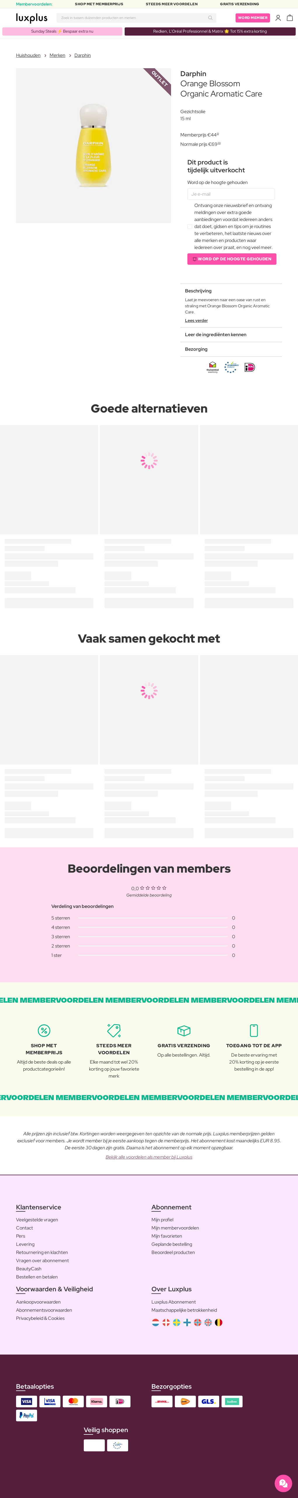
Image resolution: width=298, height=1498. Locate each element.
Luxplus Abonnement (173, 1302)
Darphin (82, 55)
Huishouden (28, 55)
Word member (253, 17)
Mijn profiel (162, 1220)
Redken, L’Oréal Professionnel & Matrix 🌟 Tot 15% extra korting (210, 31)
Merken (57, 55)
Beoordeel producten (173, 1252)
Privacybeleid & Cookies (40, 1318)
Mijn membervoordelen (175, 1228)
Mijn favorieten (166, 1236)
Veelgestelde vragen (37, 1220)
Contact (24, 1228)
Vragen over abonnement (42, 1260)
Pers (20, 1236)
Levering (25, 1244)
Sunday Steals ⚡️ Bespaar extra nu (62, 31)
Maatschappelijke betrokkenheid (184, 1310)
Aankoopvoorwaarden (38, 1302)
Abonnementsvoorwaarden (44, 1310)
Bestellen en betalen (37, 1277)
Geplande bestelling (171, 1244)
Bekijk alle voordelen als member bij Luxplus (149, 1157)
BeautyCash (28, 1269)
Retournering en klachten (42, 1252)
